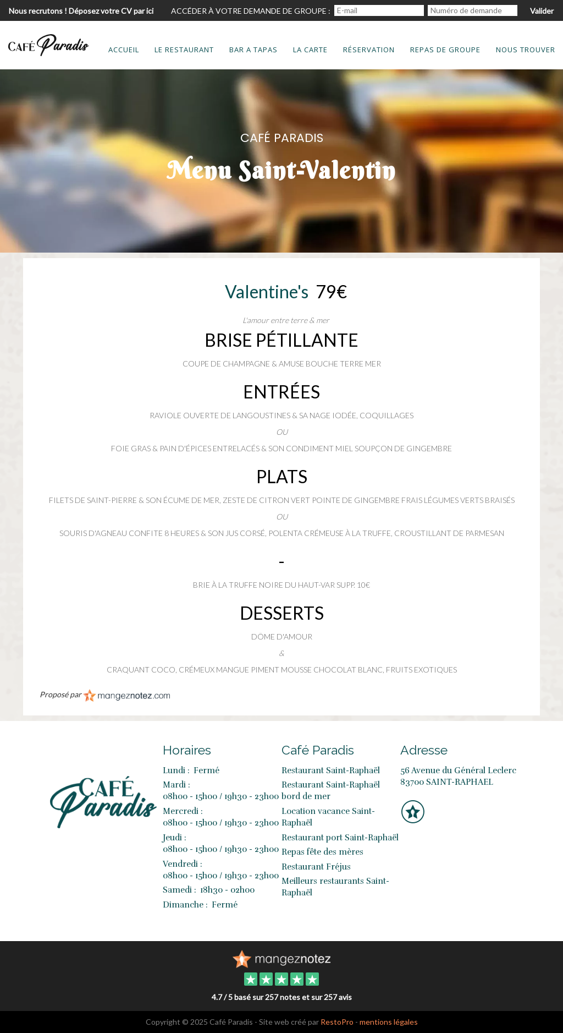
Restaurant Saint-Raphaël (331, 770)
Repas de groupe (445, 49)
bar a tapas (253, 49)
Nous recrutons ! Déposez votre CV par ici (81, 10)
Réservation (369, 49)
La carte (310, 49)
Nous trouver (525, 49)
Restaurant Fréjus (316, 867)
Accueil (123, 49)
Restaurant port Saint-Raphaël (340, 838)
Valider (542, 10)
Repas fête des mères (322, 852)
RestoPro (337, 1021)
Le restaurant (184, 49)
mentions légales (389, 1021)
